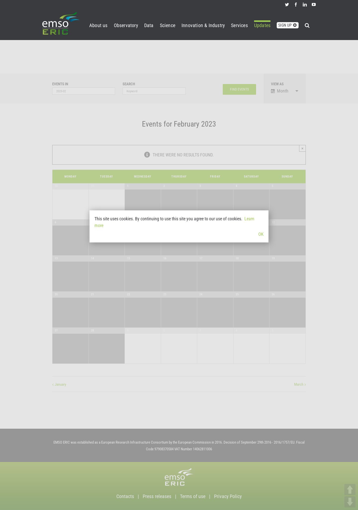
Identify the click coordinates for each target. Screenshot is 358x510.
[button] (307, 24)
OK (261, 234)
